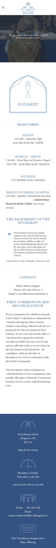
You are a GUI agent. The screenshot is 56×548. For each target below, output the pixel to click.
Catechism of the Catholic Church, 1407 (28, 261)
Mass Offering (28, 542)
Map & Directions (28, 450)
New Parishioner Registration (28, 538)
